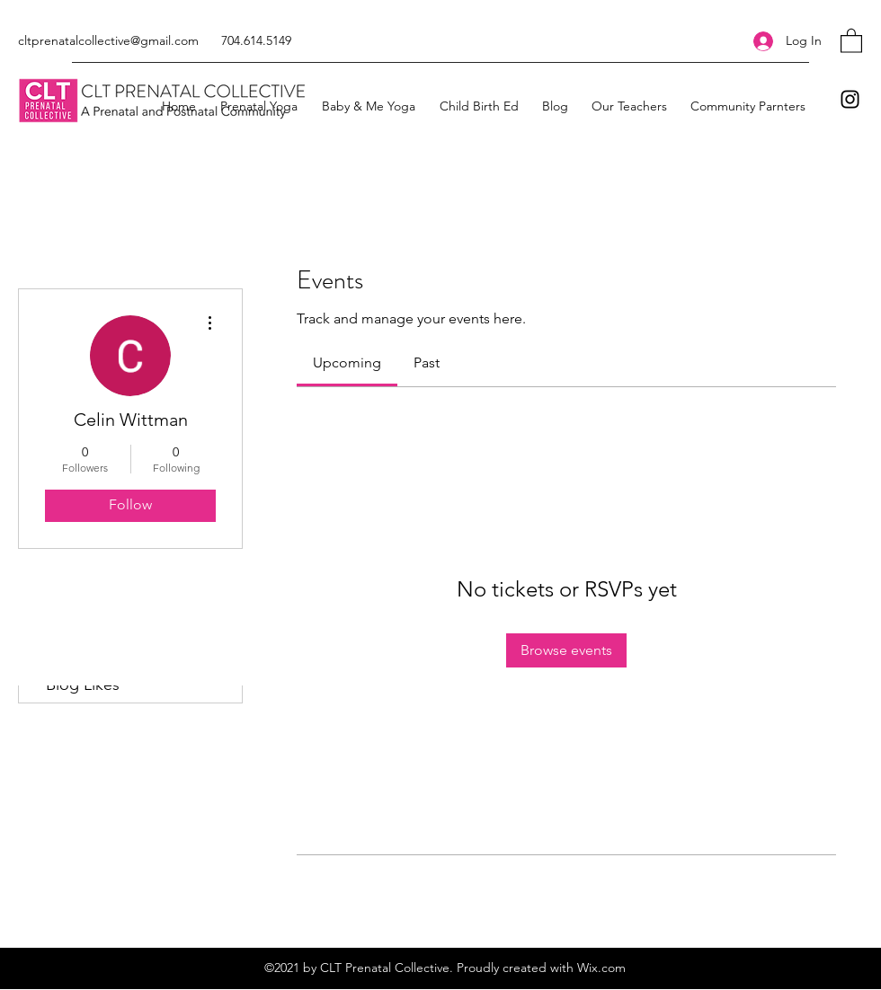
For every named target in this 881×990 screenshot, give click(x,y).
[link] (347, 362)
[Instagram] (850, 99)
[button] (851, 40)
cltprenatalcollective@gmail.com (108, 40)
